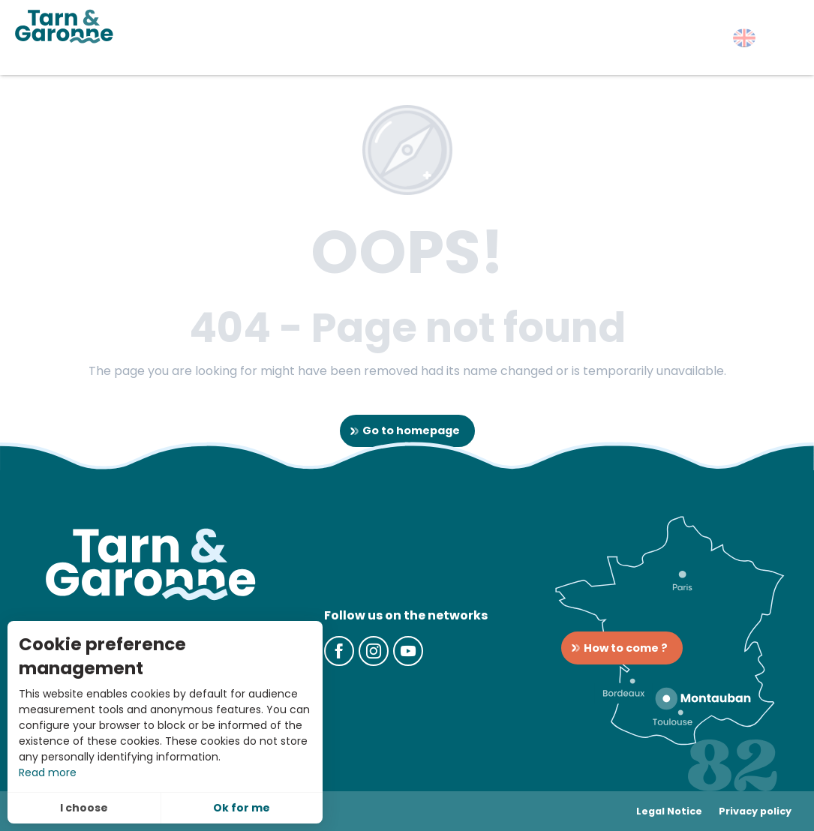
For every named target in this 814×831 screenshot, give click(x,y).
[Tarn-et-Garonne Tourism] (64, 26)
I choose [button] (84, 807)
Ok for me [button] (241, 807)
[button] (744, 37)
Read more (48, 772)
